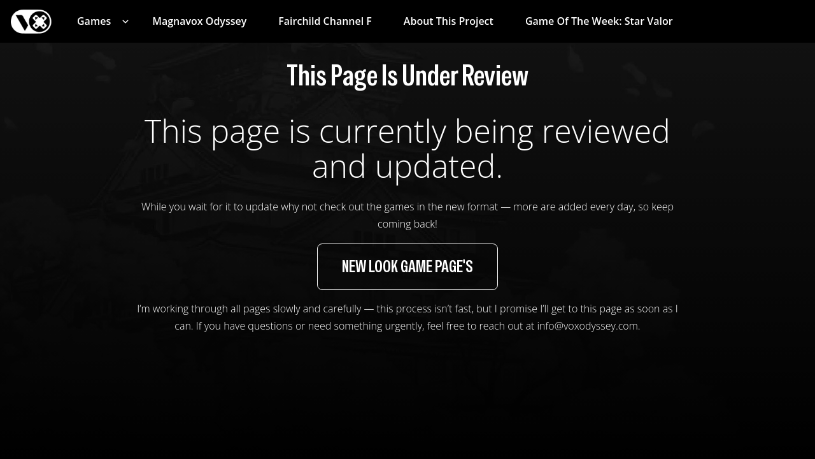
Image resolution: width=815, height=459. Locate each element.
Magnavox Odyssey (199, 21)
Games (94, 21)
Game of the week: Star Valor (599, 21)
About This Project (448, 21)
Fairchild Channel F (325, 21)
